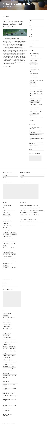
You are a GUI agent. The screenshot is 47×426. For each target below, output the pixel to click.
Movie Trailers (33, 93)
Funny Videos (32, 82)
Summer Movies (33, 109)
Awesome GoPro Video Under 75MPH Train (29, 205)
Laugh (30, 27)
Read (30, 32)
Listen (30, 34)
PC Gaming (32, 100)
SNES (38, 102)
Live (30, 22)
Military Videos (40, 91)
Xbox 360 (41, 118)
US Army (40, 111)
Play (30, 25)
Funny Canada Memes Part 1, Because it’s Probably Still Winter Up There (13, 24)
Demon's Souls (33, 69)
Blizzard (35, 60)
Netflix (31, 95)
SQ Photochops (33, 104)
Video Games (32, 115)
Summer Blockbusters (34, 106)
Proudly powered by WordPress (9, 423)
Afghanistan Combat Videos (35, 58)
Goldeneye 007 (33, 84)
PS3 (37, 100)
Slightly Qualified (16, 4)
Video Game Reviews (34, 113)
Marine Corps (32, 91)
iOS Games (32, 89)
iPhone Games (39, 89)
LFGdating (31, 44)
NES (41, 93)
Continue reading (7, 66)
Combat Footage (33, 66)
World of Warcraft (33, 118)
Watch (30, 29)
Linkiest (31, 46)
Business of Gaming (34, 64)
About (30, 36)
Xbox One (32, 120)
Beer (31, 60)
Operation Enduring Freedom (36, 98)
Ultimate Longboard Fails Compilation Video (29, 221)
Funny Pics (32, 80)
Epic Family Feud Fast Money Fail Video (28, 219)
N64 (38, 93)
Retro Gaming (33, 102)
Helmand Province (33, 86)
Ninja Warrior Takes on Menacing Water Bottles (30, 214)
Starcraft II (40, 104)
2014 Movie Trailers (34, 53)
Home (30, 20)
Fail (38, 69)
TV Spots (40, 109)
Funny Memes (33, 75)
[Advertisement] (35, 158)
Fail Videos (32, 71)
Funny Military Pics (33, 78)
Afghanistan (14, 51)
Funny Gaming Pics (34, 73)
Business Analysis (33, 62)
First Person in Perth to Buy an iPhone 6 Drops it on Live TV (32, 210)
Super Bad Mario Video (33, 145)
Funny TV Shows (39, 80)
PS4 (40, 100)
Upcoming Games (33, 111)
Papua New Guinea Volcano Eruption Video (28, 212)
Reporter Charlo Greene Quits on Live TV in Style (30, 207)
